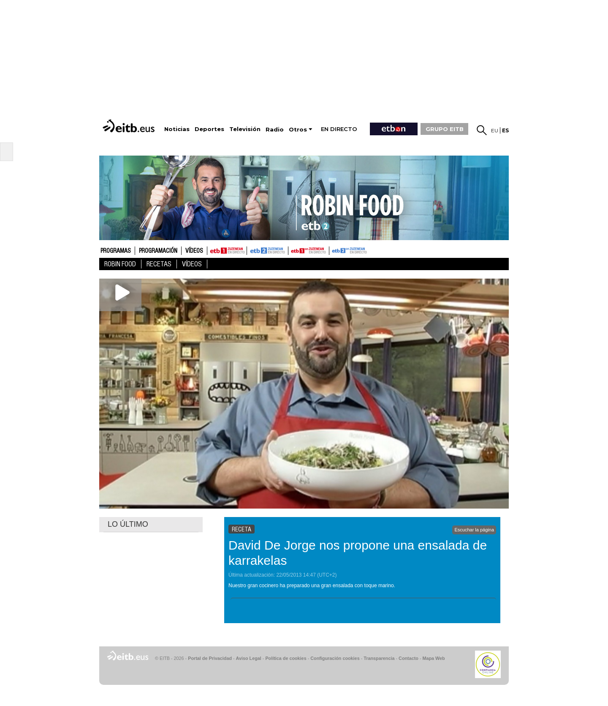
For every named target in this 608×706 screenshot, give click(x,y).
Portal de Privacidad (210, 658)
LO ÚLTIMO (128, 524)
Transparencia (379, 658)
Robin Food (120, 264)
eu (494, 130)
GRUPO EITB (445, 129)
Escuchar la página (474, 529)
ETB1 (227, 250)
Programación (158, 251)
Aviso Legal (248, 658)
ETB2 (267, 250)
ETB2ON (333, 249)
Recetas (159, 264)
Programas (115, 251)
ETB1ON (292, 249)
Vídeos (194, 251)
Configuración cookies (334, 658)
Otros (298, 129)
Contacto (408, 658)
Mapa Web (433, 658)
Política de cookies (285, 658)
